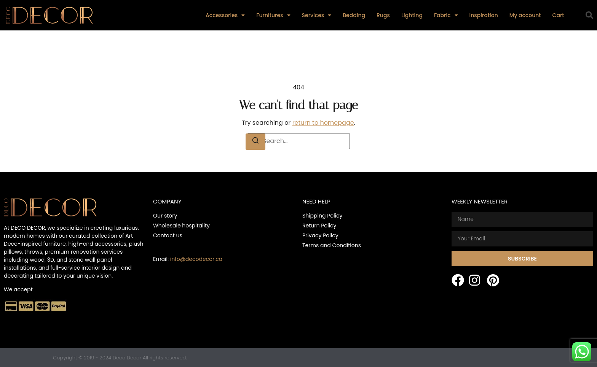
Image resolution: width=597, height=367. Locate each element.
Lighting (412, 15)
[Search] (255, 141)
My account (525, 15)
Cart (558, 15)
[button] (589, 15)
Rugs (383, 15)
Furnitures (273, 15)
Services (317, 15)
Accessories (225, 15)
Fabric (446, 15)
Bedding (354, 15)
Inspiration (483, 15)
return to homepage (323, 122)
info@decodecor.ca (196, 259)
